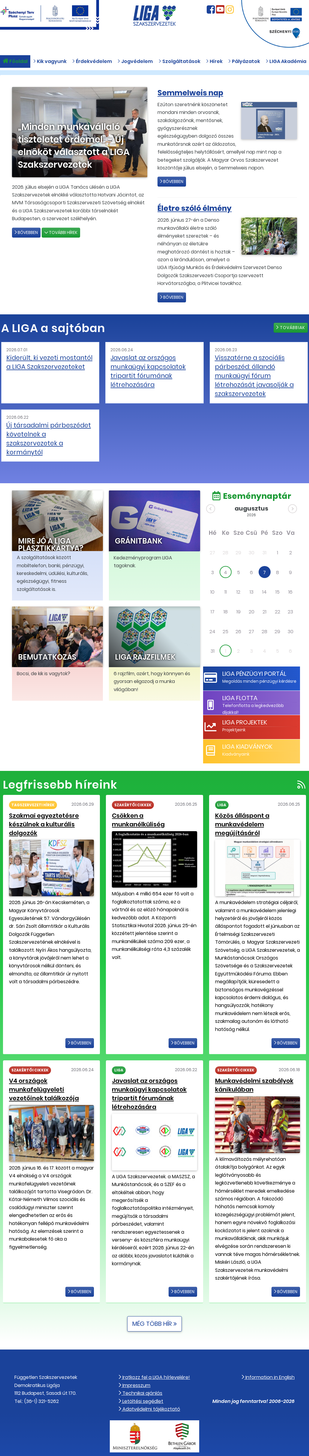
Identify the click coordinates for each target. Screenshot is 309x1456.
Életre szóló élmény (198, 208)
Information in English (268, 1358)
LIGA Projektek (243, 706)
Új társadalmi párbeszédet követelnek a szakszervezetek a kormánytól (48, 428)
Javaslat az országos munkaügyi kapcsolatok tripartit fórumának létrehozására (144, 369)
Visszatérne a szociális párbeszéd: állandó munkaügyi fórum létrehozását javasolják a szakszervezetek (250, 373)
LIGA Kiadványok (246, 730)
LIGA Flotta (239, 681)
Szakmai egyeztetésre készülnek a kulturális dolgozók (42, 807)
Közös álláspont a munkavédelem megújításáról (241, 807)
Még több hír (154, 1305)
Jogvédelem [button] (135, 64)
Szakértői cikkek (133, 788)
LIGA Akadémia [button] (286, 64)
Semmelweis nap (194, 92)
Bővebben (26, 232)
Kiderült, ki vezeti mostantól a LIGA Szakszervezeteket (47, 361)
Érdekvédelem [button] (92, 64)
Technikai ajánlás (140, 1374)
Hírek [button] (214, 64)
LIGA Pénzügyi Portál (253, 657)
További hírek (60, 232)
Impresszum (134, 1366)
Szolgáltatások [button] (179, 64)
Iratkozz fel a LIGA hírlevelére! (154, 1358)
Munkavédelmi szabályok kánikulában (252, 1067)
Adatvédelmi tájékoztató (149, 1389)
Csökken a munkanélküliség (153, 799)
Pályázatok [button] (244, 64)
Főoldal (15, 64)
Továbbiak (290, 328)
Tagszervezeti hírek (33, 788)
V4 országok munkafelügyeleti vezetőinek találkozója (42, 1071)
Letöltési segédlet (141, 1382)
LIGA (221, 788)
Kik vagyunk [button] (50, 64)
